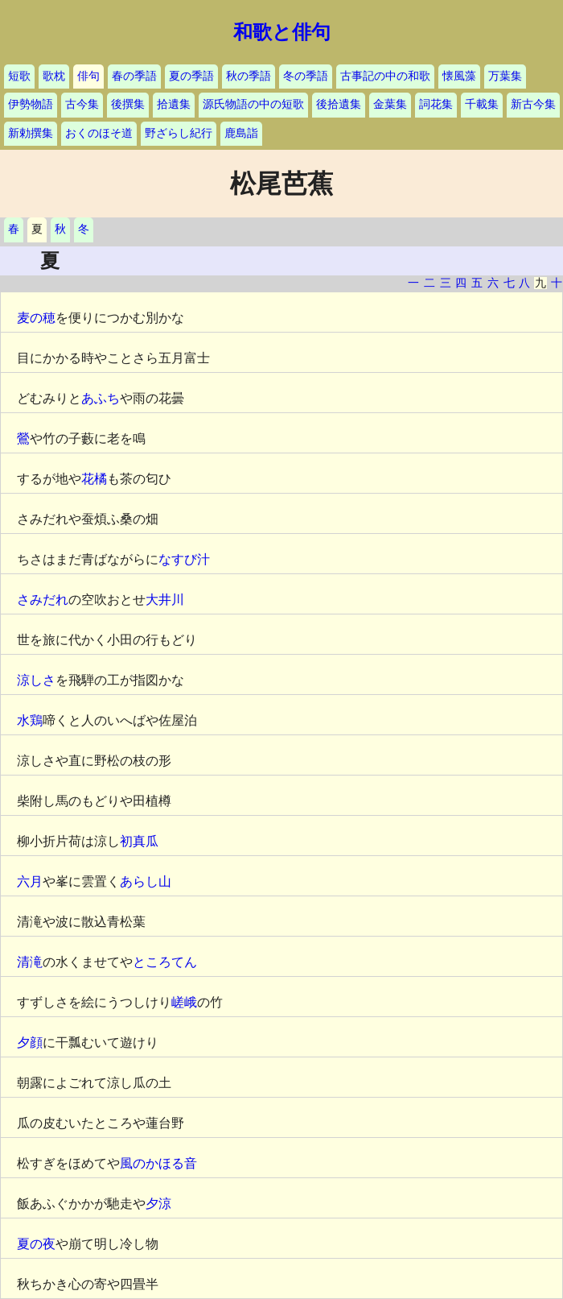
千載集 (482, 104)
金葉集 (390, 104)
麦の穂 (36, 318)
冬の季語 (305, 76)
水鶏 (30, 720)
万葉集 (505, 76)
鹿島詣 (241, 133)
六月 (30, 881)
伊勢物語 (30, 104)
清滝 (30, 962)
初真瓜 (139, 841)
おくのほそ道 (99, 133)
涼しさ (36, 680)
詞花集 (436, 104)
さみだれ (42, 599)
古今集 (82, 104)
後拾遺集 (338, 104)
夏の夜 (36, 1244)
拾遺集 (174, 104)
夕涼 (158, 1203)
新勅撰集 (30, 133)
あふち (100, 398)
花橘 (94, 479)
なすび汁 (184, 559)
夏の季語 (191, 76)
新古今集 (533, 104)
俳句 (88, 76)
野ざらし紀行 (178, 133)
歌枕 (54, 76)
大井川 (165, 599)
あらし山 (145, 881)
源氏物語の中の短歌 (253, 104)
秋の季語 (248, 76)
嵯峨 (184, 1002)
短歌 (19, 76)
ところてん (165, 962)
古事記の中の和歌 (385, 76)
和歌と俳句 (282, 32)
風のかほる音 (158, 1163)
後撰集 (128, 104)
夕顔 (30, 1042)
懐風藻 (459, 76)
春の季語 (134, 76)
